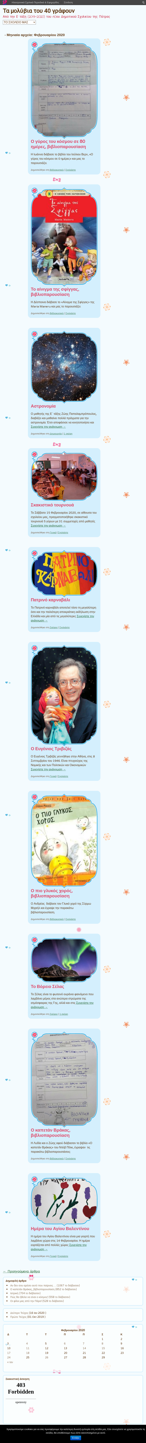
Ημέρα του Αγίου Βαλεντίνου (60, 1228)
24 (8, 1357)
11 (27, 1348)
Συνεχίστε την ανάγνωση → (48, 427)
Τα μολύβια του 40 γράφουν (39, 10)
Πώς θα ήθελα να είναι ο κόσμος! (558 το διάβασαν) (40, 1297)
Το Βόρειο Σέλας (47, 986)
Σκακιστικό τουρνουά (52, 505)
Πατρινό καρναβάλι (50, 600)
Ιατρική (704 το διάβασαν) (25, 1293)
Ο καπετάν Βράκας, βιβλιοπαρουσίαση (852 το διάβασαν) (43, 1289)
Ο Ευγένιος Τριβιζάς (51, 748)
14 (84, 1348)
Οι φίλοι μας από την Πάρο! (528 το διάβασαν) (37, 1301)
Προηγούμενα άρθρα (21, 1271)
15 (103, 1348)
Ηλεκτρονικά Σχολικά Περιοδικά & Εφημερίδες (35, 2)
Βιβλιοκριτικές (57, 169)
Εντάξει (75, 1438)
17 (8, 1353)
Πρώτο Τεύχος (18, 1317)
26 (46, 1357)
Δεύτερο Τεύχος (19, 1313)
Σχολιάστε (71, 169)
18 (27, 1353)
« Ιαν (10, 1362)
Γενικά (53, 532)
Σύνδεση (68, 2)
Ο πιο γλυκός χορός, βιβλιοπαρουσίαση (52, 893)
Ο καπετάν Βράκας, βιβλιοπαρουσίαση (50, 1133)
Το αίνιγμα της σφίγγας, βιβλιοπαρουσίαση (55, 292)
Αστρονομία (43, 406)
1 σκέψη (68, 433)
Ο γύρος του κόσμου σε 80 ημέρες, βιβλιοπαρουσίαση (58, 144)
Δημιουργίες (56, 433)
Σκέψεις (54, 627)
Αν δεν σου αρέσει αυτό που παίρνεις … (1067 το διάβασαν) (45, 1285)
